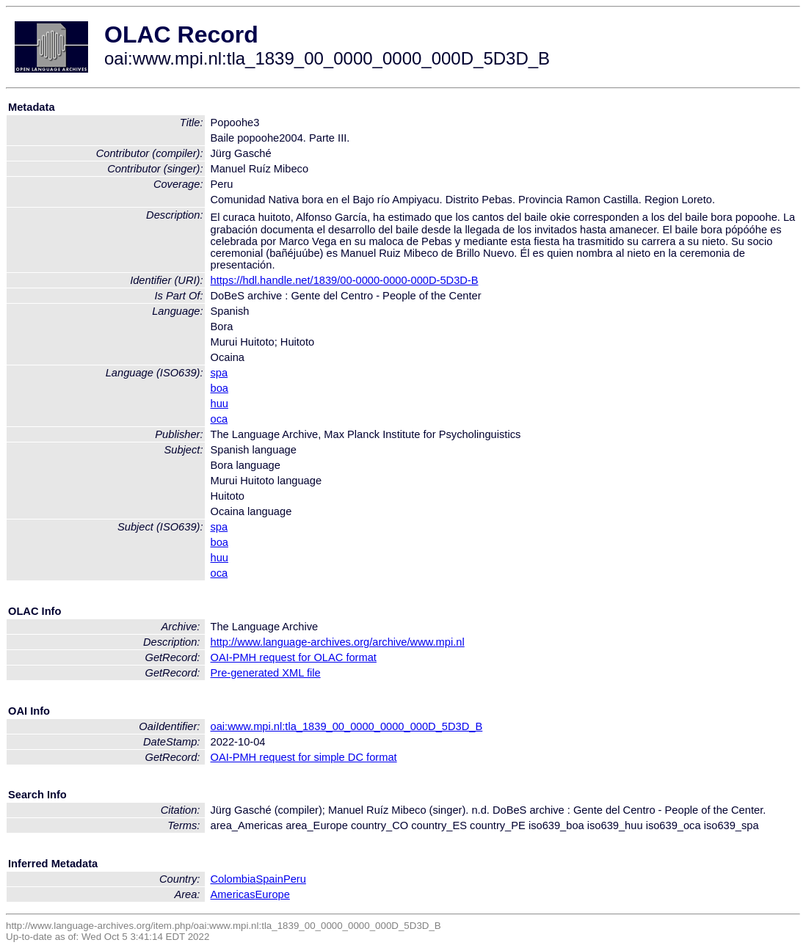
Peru (294, 879)
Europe (272, 894)
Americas (233, 894)
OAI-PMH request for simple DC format (304, 757)
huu (219, 403)
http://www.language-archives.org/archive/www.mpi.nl (338, 642)
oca (219, 419)
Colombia (233, 879)
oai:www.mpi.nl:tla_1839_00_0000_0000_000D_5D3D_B (347, 726)
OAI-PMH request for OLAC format (294, 657)
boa (219, 388)
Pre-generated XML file (266, 673)
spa (219, 373)
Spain (269, 879)
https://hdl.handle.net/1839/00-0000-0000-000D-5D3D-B (345, 280)
